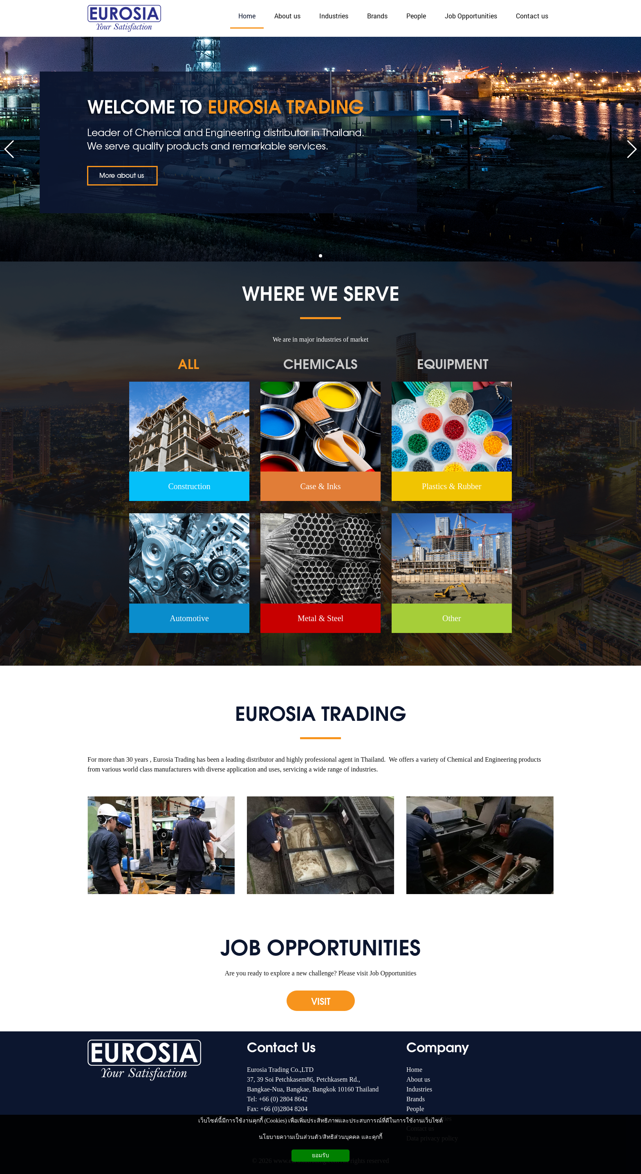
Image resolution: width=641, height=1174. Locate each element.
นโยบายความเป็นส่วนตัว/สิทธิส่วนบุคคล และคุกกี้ (320, 1137)
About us (418, 1079)
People (415, 1108)
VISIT (320, 1001)
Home (414, 1069)
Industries (419, 1089)
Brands (415, 1099)
